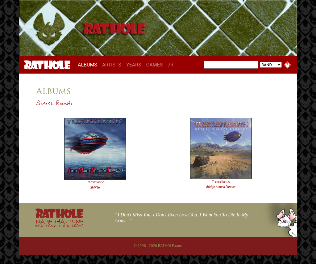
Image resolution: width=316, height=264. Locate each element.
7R (170, 65)
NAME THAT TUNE (59, 223)
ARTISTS (111, 65)
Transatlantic (95, 182)
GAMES (154, 65)
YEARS (133, 65)
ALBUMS (89, 65)
